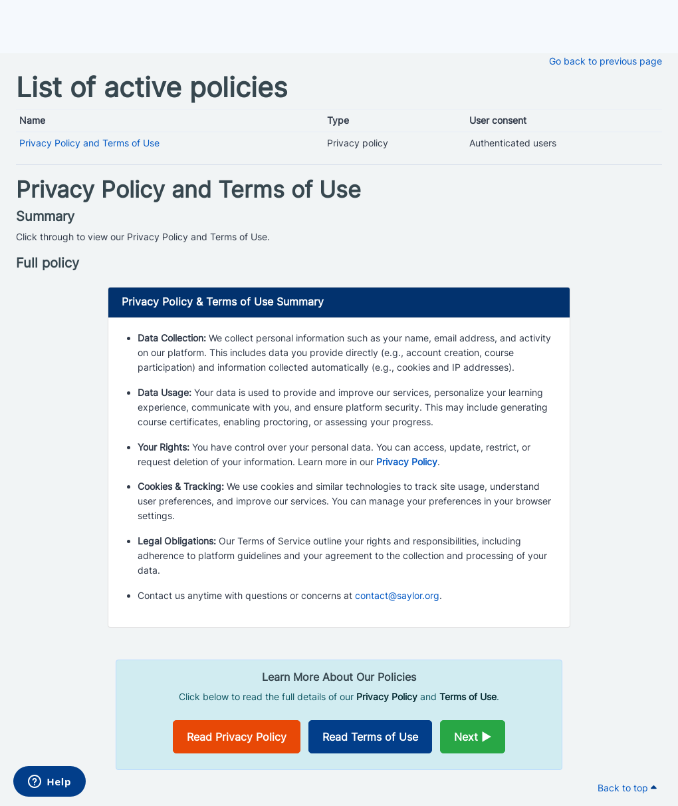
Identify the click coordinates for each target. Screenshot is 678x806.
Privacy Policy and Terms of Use (89, 142)
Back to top (627, 787)
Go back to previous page (605, 61)
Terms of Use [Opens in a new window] (468, 696)
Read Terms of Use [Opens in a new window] (370, 736)
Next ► (472, 736)
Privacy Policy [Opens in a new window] (406, 461)
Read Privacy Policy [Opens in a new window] (236, 736)
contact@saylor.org (397, 595)
